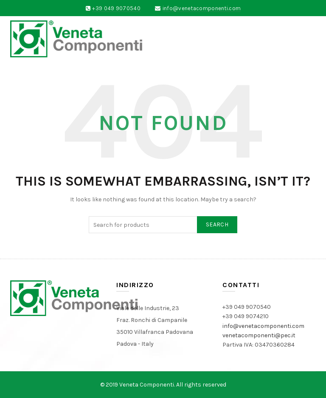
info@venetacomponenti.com (202, 8)
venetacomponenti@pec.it (258, 335)
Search (217, 224)
